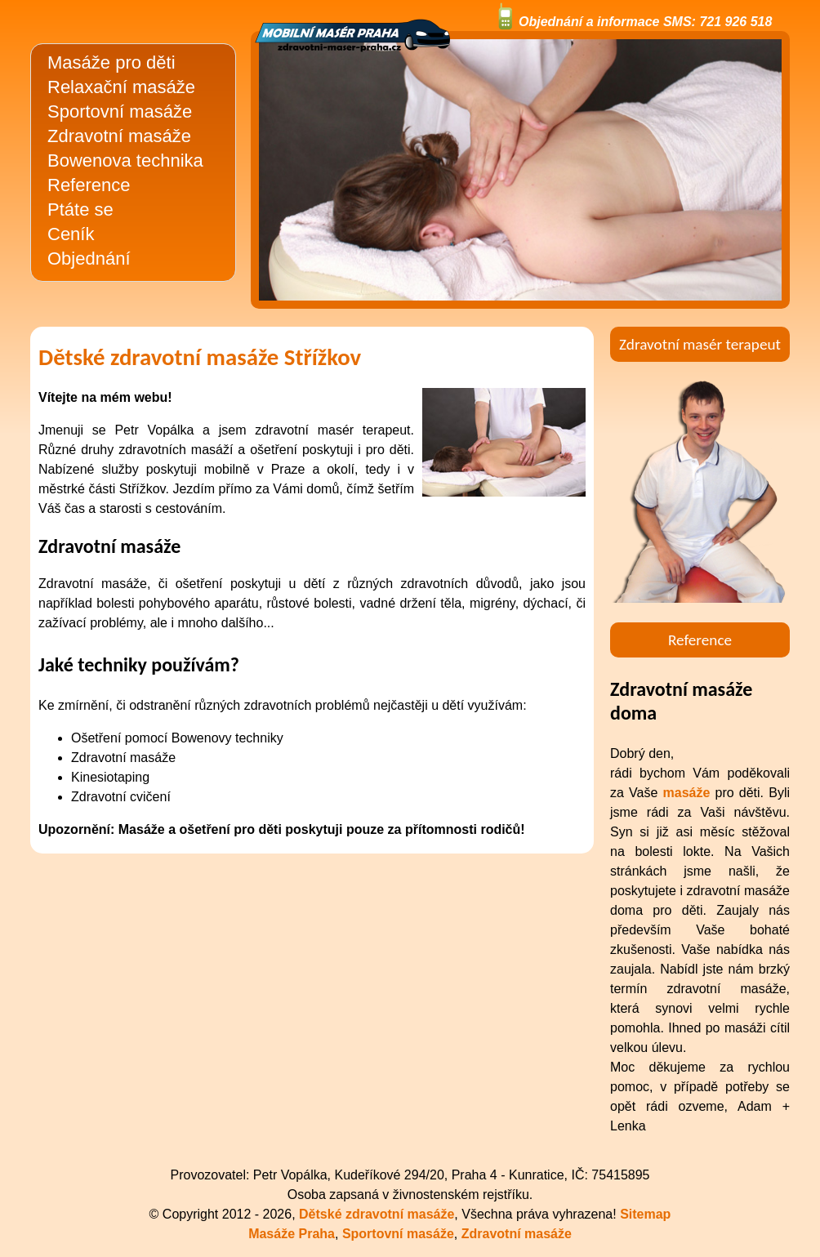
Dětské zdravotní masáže (376, 1214)
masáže (687, 793)
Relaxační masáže (121, 87)
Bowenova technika (125, 160)
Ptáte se (80, 209)
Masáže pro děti (111, 62)
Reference (89, 185)
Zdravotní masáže (119, 136)
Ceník (70, 234)
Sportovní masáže (119, 111)
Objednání (89, 258)
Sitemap (645, 1214)
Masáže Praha (291, 1234)
